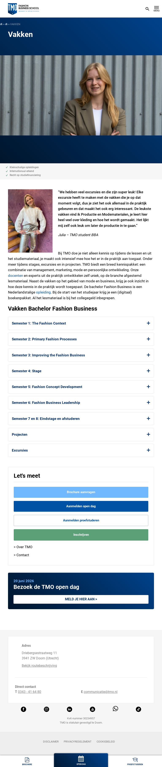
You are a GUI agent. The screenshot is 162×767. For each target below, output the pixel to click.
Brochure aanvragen (81, 492)
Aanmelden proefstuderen (81, 520)
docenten (15, 275)
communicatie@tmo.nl (100, 692)
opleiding (43, 292)
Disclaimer (51, 741)
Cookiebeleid (106, 741)
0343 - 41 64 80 (29, 692)
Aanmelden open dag (81, 506)
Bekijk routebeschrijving (39, 666)
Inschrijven (81, 535)
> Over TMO (23, 547)
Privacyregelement (78, 741)
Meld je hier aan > (81, 599)
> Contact (21, 555)
